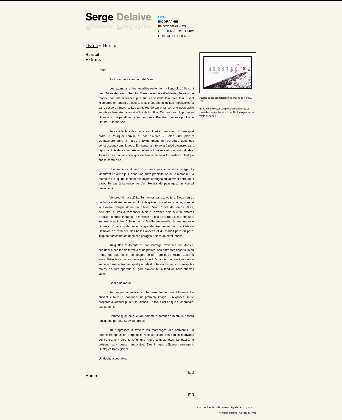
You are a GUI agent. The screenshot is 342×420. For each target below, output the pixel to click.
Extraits (93, 59)
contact (202, 407)
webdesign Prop (247, 413)
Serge (118, 21)
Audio (91, 376)
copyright (249, 407)
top (191, 372)
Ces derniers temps (176, 31)
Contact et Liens (173, 36)
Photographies (172, 26)
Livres (164, 17)
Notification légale (225, 407)
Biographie (168, 21)
